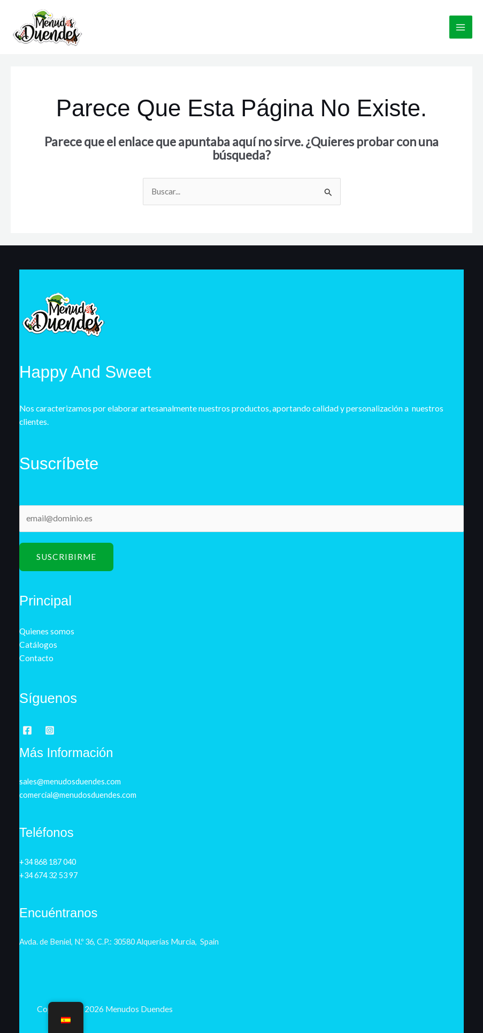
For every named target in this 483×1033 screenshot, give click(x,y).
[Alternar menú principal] (460, 27)
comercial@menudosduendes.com (77, 794)
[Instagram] (50, 730)
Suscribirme (66, 557)
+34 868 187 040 (47, 861)
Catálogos (38, 644)
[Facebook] (27, 730)
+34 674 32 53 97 (48, 875)
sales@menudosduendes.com (70, 781)
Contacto (36, 658)
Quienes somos (46, 631)
